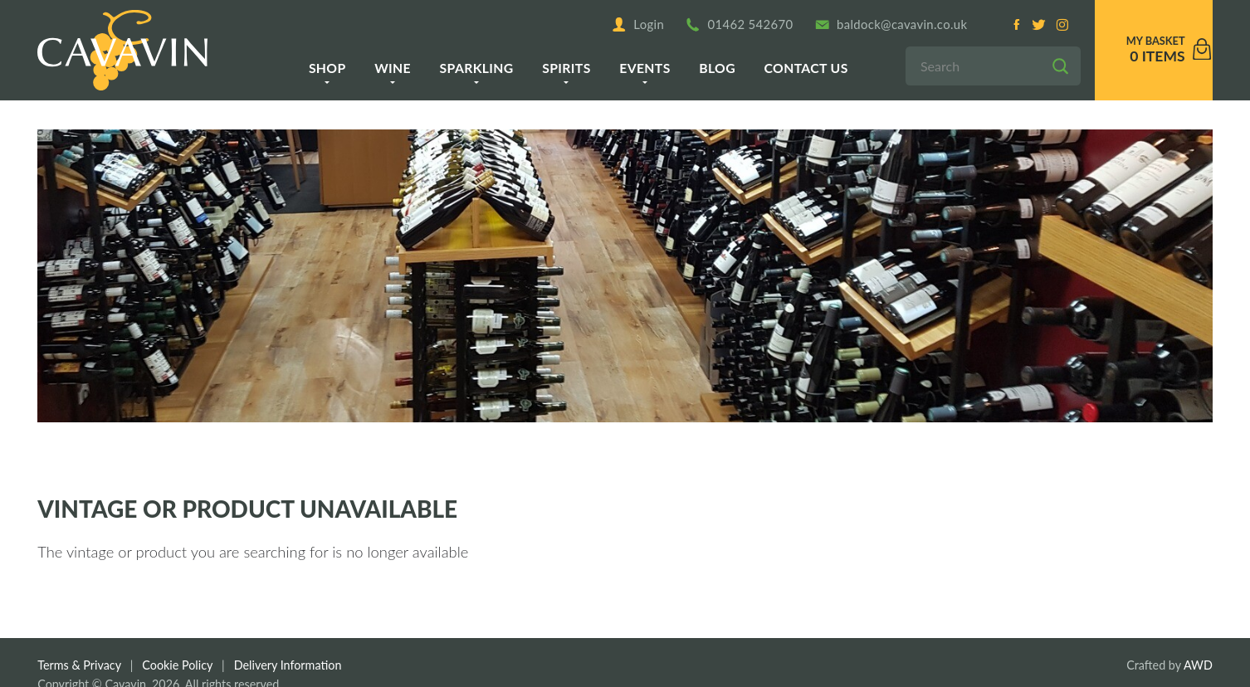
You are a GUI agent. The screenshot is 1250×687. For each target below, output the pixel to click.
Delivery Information (288, 665)
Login (638, 24)
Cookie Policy (177, 665)
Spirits (566, 68)
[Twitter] (1039, 25)
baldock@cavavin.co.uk (891, 24)
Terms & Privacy (78, 665)
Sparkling (477, 68)
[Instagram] (1061, 25)
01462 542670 (739, 24)
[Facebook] (1016, 25)
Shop (327, 68)
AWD (1198, 665)
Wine (392, 68)
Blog (717, 68)
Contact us (806, 68)
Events (644, 68)
